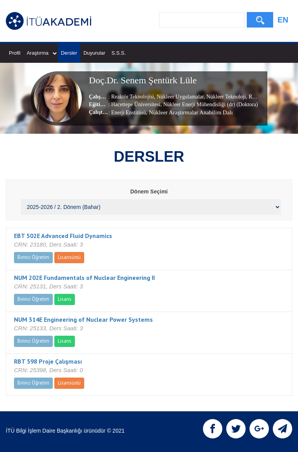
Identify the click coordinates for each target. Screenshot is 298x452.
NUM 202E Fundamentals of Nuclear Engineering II (84, 277)
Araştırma (42, 53)
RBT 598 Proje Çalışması (48, 361)
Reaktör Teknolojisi (132, 97)
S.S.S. (118, 53)
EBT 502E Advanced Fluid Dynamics (63, 236)
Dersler (69, 53)
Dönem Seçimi (149, 191)
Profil (15, 53)
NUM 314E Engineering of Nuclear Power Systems (83, 319)
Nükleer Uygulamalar (179, 97)
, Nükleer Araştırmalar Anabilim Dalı (189, 112)
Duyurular (94, 53)
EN (282, 20)
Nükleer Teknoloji (225, 97)
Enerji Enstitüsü (128, 113)
